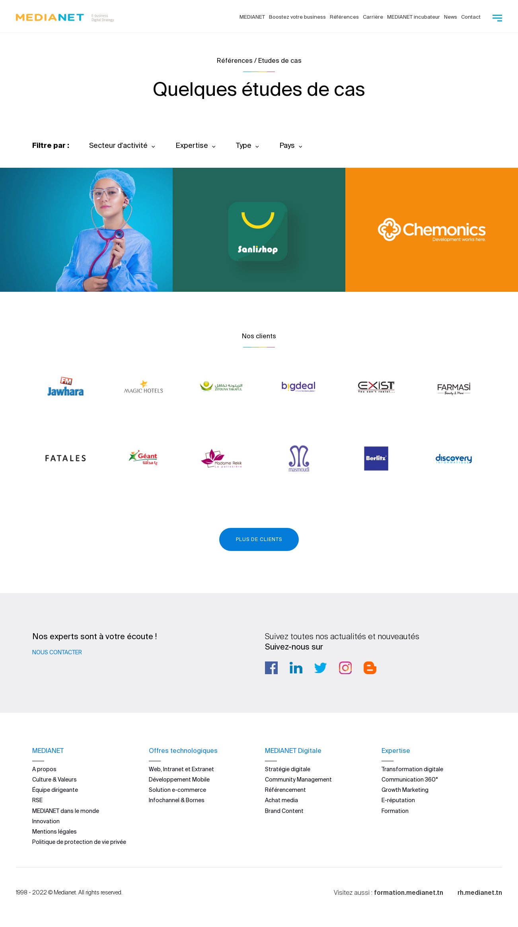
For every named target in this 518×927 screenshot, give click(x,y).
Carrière (373, 17)
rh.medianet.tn (480, 892)
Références (344, 17)
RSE (37, 800)
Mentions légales (54, 831)
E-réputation (398, 800)
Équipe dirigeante (55, 790)
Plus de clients (259, 539)
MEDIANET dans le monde (65, 811)
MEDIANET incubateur (413, 17)
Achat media (281, 800)
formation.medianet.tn (408, 892)
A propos (44, 769)
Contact (471, 17)
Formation (395, 811)
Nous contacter (57, 652)
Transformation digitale (412, 769)
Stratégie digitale (287, 769)
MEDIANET (252, 17)
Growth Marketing (405, 790)
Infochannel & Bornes (176, 800)
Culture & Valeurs (54, 779)
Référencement (285, 790)
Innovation (46, 821)
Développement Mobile (179, 779)
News (450, 17)
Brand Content (284, 811)
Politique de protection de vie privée (79, 842)
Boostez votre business (297, 17)
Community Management (298, 779)
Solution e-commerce (177, 790)
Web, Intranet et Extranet (181, 769)
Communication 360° (410, 779)
